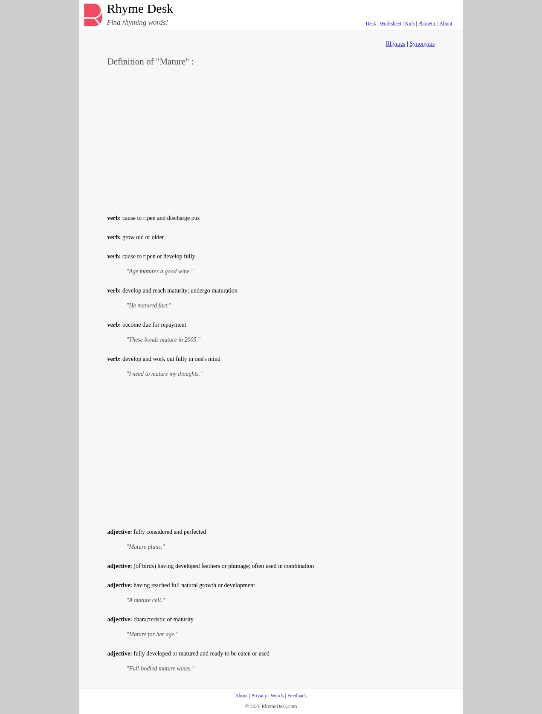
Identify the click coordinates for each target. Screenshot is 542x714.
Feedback (297, 696)
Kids (410, 23)
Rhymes (396, 44)
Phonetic (427, 23)
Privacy (259, 696)
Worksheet (390, 23)
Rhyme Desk (140, 8)
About (446, 23)
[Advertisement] (271, 139)
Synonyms (422, 44)
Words (277, 696)
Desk (370, 23)
